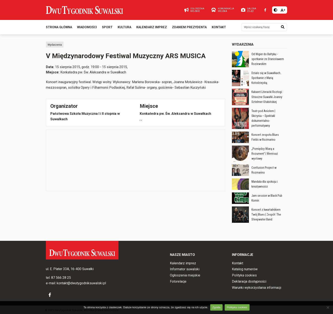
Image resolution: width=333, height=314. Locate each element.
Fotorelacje (178, 281)
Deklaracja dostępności (249, 281)
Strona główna (59, 27)
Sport (107, 27)
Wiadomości (87, 27)
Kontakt (219, 27)
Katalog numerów (245, 269)
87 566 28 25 (61, 278)
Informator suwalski (184, 269)
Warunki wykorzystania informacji (256, 288)
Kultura (124, 27)
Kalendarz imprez (151, 27)
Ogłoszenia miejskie (185, 275)
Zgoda (216, 307)
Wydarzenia (55, 44)
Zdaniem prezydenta (189, 27)
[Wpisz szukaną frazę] (260, 27)
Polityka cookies (244, 275)
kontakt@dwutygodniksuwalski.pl (81, 283)
